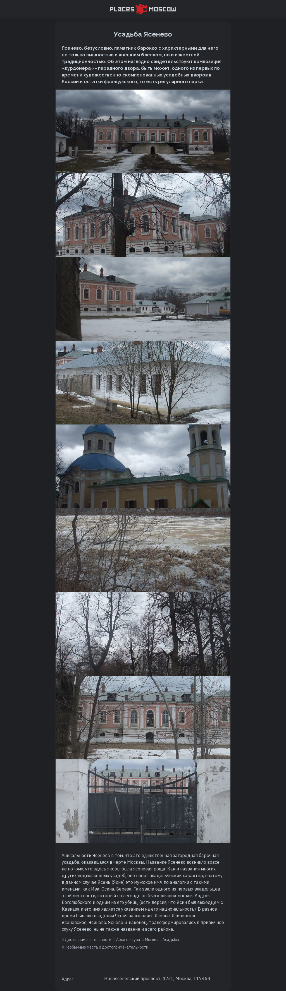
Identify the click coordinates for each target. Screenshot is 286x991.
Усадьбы (171, 939)
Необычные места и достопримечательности (106, 947)
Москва (152, 939)
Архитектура (128, 939)
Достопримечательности (88, 939)
